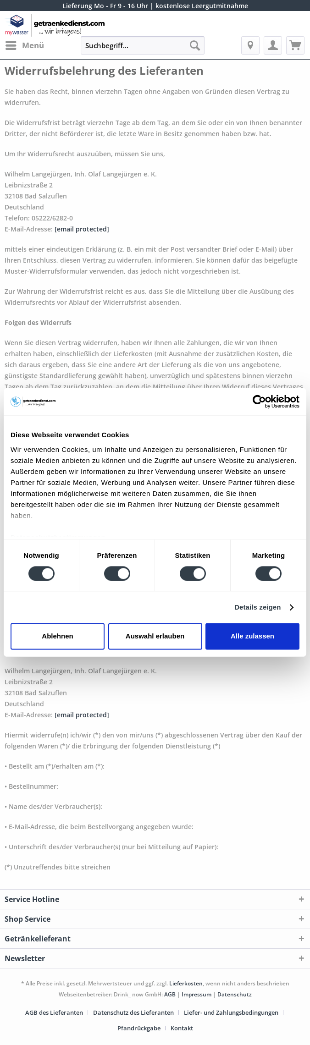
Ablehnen (57, 636)
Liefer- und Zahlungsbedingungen (231, 1012)
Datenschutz (234, 994)
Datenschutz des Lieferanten (133, 1012)
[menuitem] (24, 45)
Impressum (196, 994)
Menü (25, 44)
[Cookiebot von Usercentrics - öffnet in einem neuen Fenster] (259, 401)
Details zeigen (257, 607)
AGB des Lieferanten (54, 1012)
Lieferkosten (186, 983)
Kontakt (182, 1028)
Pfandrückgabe (139, 1028)
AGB (170, 994)
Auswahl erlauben (155, 636)
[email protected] (82, 229)
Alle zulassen (252, 636)
